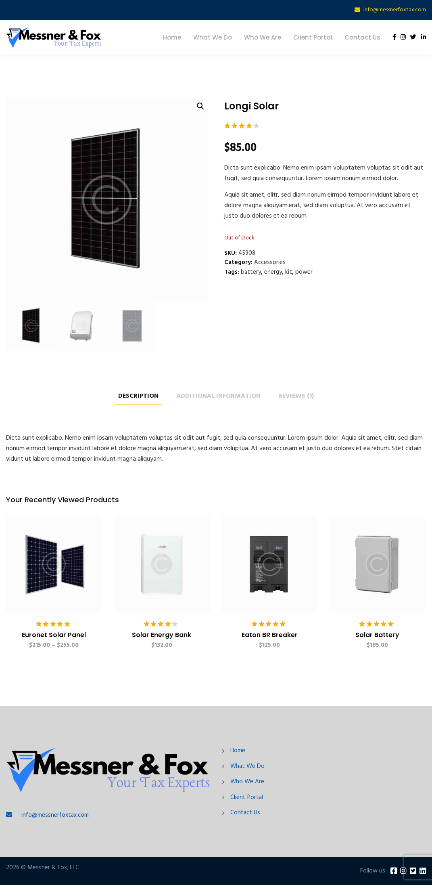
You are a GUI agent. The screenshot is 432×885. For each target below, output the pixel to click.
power (304, 272)
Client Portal (312, 37)
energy (273, 272)
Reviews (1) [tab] (296, 396)
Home (172, 37)
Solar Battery (377, 635)
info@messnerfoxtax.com (394, 10)
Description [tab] (138, 396)
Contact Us (362, 37)
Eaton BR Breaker (270, 635)
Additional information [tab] (218, 396)
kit (288, 272)
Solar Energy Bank (161, 635)
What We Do (212, 37)
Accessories (270, 262)
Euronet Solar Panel (54, 635)
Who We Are (262, 37)
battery (251, 272)
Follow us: (373, 871)
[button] (200, 106)
